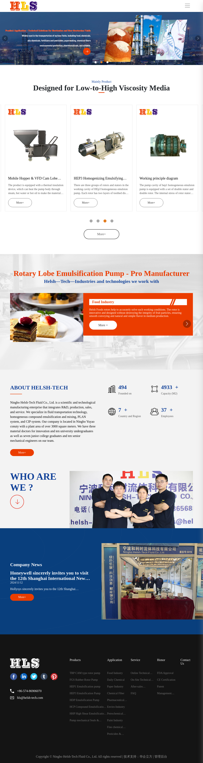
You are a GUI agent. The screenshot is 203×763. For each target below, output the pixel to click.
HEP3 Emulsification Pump (85, 693)
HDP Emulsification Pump (84, 700)
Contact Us (185, 661)
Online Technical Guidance (140, 673)
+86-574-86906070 (29, 691)
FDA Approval (165, 673)
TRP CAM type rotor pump (85, 673)
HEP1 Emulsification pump (85, 686)
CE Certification (166, 680)
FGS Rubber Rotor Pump (84, 680)
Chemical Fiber (115, 693)
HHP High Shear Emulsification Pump (87, 713)
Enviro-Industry (116, 707)
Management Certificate (164, 693)
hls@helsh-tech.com (30, 697)
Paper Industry (115, 686)
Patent (160, 686)
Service (135, 660)
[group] (101, 38)
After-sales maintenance (138, 686)
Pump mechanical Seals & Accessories (84, 720)
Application (114, 660)
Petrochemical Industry (115, 713)
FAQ (133, 693)
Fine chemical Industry (115, 727)
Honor (161, 660)
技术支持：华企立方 (138, 756)
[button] (5, 38)
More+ (12, 202)
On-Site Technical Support (141, 680)
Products (75, 660)
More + (103, 325)
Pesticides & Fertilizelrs (114, 734)
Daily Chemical (115, 680)
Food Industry (115, 673)
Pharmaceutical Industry (115, 700)
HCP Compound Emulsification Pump (87, 707)
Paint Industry (115, 720)
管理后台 (160, 756)
